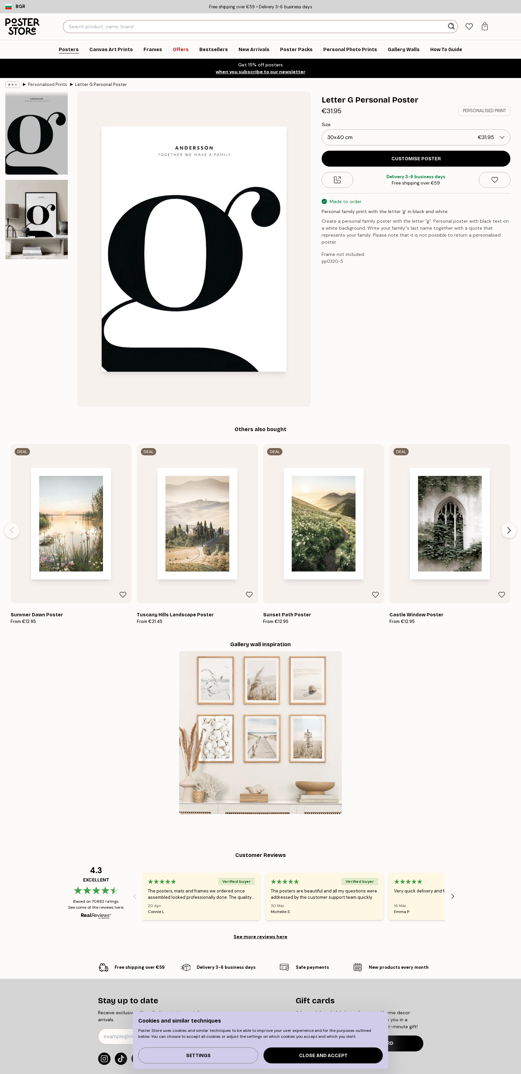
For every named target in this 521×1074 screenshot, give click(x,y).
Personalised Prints (47, 84)
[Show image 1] (36, 133)
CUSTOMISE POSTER (416, 159)
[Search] (452, 26)
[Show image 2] (36, 219)
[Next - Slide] (509, 530)
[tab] (469, 27)
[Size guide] (337, 180)
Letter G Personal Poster (101, 84)
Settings (198, 1055)
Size (326, 124)
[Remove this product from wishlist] (494, 180)
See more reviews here (260, 937)
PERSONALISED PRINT (484, 111)
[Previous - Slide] (12, 530)
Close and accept (323, 1055)
